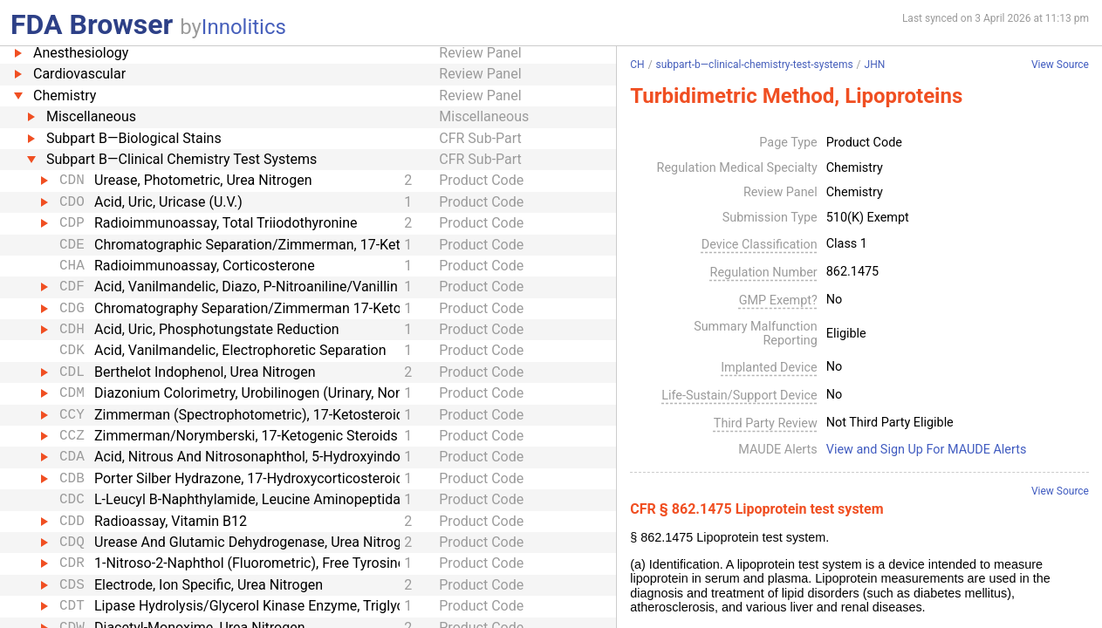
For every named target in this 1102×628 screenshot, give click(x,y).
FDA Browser (91, 24)
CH (637, 64)
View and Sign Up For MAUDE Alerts (926, 450)
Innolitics (244, 27)
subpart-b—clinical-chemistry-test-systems (754, 64)
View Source (1060, 65)
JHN (875, 64)
